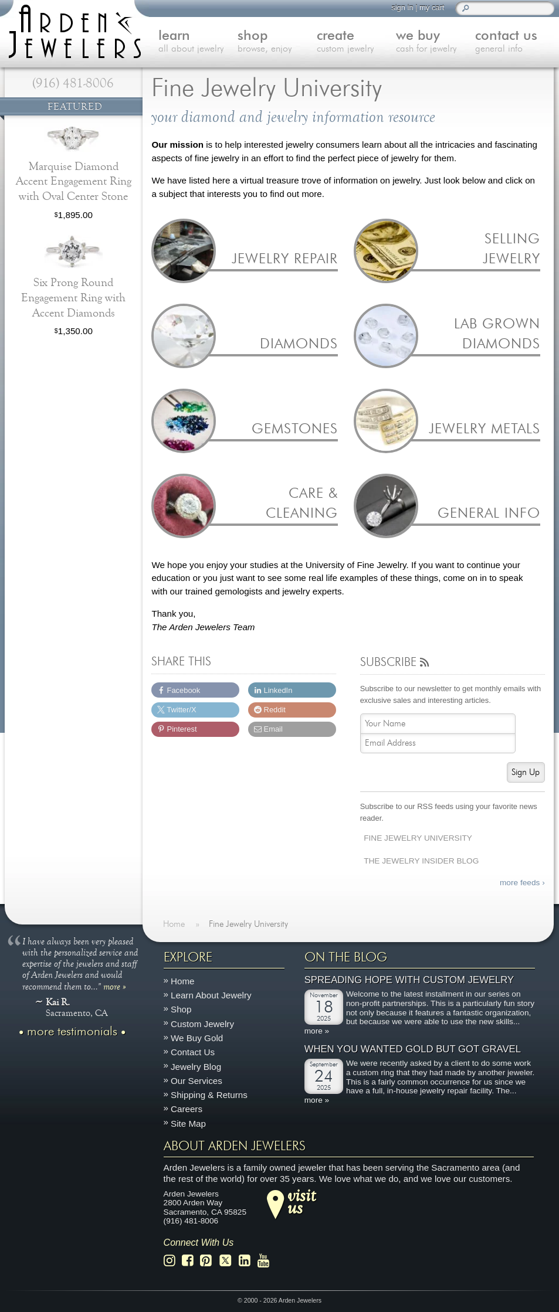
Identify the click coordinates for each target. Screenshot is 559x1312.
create (356, 42)
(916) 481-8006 (73, 83)
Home (183, 981)
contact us (514, 42)
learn (198, 42)
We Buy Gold (197, 1038)
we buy (435, 42)
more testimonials (72, 1032)
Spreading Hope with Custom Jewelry (409, 980)
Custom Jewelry (202, 1024)
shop (277, 42)
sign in (402, 7)
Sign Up (525, 772)
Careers (186, 1109)
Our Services (196, 1081)
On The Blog (345, 957)
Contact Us (193, 1052)
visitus (301, 1201)
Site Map (188, 1124)
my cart (431, 7)
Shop (181, 1010)
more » (114, 986)
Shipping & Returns (209, 1095)
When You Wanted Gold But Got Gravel (412, 1049)
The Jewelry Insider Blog (421, 860)
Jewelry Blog (196, 1067)
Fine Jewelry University (418, 838)
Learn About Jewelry (211, 995)
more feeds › (522, 882)
